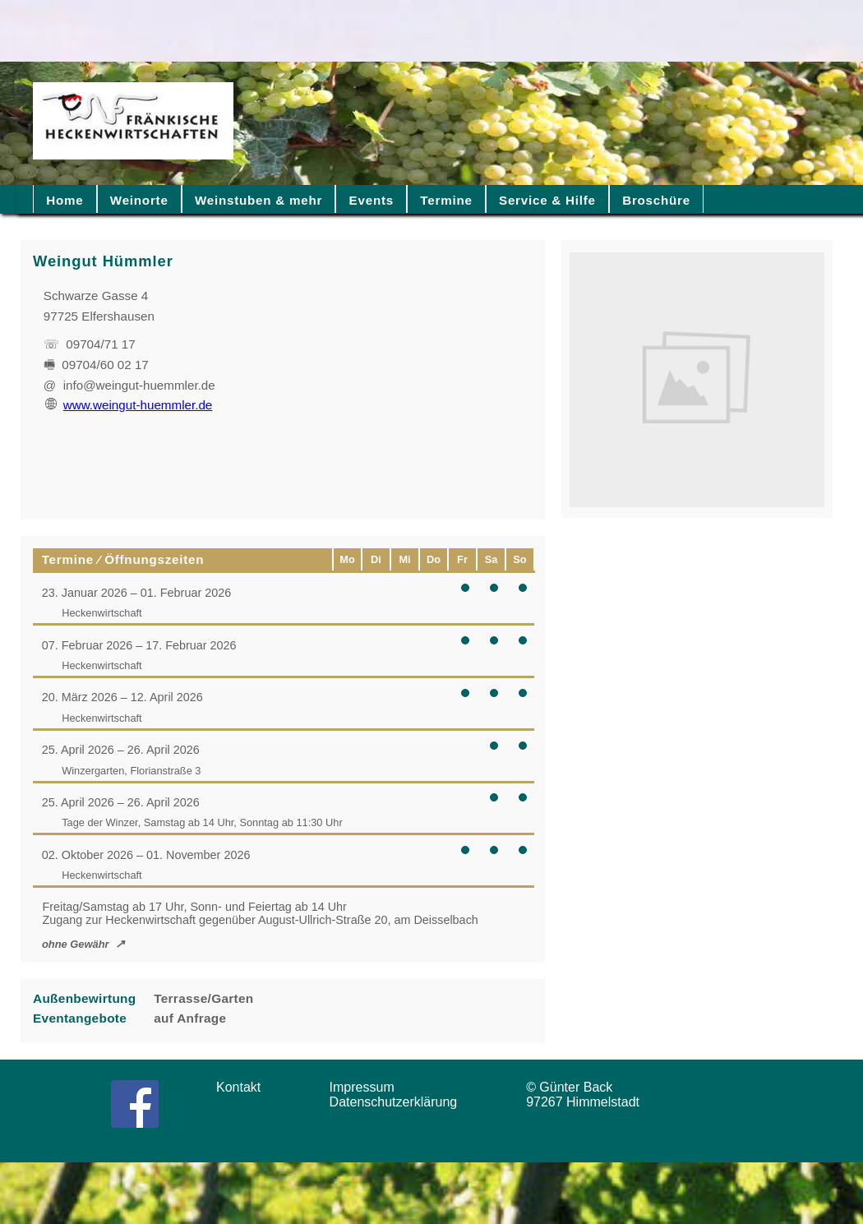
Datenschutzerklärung (397, 1102)
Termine (446, 200)
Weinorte (139, 200)
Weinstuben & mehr (258, 200)
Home (64, 200)
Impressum (367, 1087)
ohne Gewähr (75, 944)
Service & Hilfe (547, 200)
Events (371, 200)
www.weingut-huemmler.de (129, 405)
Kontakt (244, 1087)
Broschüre (656, 200)
